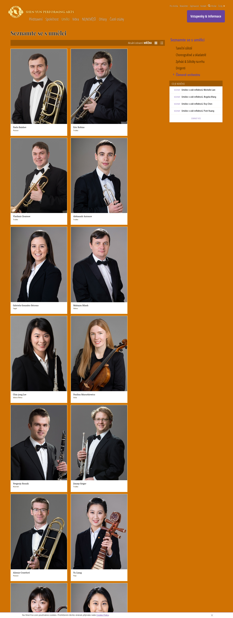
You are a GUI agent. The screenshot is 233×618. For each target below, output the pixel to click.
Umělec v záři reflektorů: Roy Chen (197, 104)
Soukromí (195, 606)
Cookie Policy (102, 615)
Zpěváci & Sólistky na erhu (190, 61)
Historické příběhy (141, 507)
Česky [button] (221, 6)
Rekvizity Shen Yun (142, 504)
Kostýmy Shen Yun (142, 496)
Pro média (174, 6)
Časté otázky (117, 19)
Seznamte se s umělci (68, 511)
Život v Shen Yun (66, 495)
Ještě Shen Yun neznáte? (70, 485)
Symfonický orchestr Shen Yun (70, 490)
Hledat (212, 6)
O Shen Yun (65, 480)
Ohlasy (103, 19)
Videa (75, 19)
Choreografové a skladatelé (191, 55)
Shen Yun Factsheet (68, 499)
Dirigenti (180, 68)
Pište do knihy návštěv (154, 533)
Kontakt (203, 6)
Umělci (65, 19)
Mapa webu (205, 606)
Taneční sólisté (184, 48)
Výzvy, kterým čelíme (68, 503)
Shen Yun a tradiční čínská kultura (148, 511)
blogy (113, 492)
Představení (36, 19)
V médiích (92, 500)
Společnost (52, 19)
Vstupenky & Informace (205, 16)
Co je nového (117, 485)
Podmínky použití (183, 606)
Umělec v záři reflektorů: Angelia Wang (199, 97)
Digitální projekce (141, 500)
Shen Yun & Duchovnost (69, 507)
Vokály (137, 492)
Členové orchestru (188, 75)
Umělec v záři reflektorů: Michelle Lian (198, 90)
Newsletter (184, 6)
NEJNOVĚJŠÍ (89, 19)
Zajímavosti (194, 6)
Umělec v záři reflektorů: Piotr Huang (198, 111)
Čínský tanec (139, 485)
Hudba (137, 489)
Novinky (116, 480)
